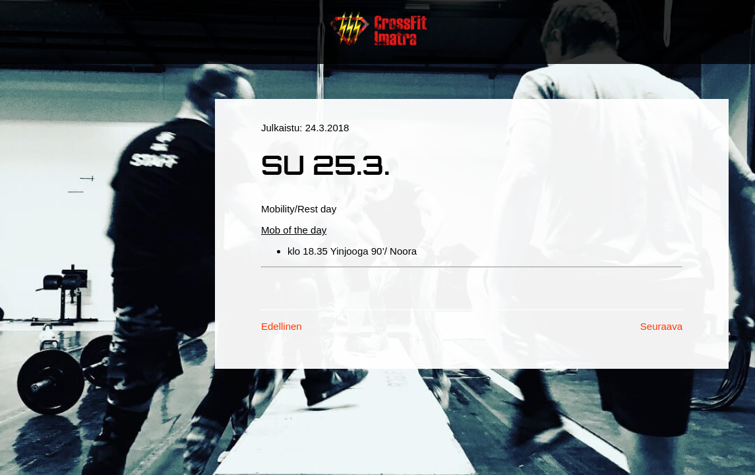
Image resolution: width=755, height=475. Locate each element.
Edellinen (281, 326)
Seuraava (661, 326)
